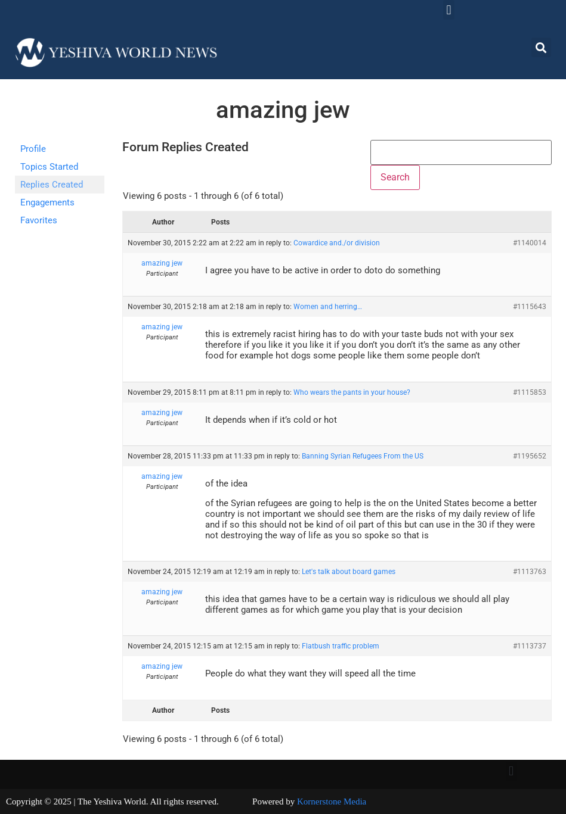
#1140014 (529, 243)
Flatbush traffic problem (340, 646)
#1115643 (529, 306)
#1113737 (529, 646)
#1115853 (529, 392)
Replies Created (51, 184)
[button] (448, 10)
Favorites (38, 220)
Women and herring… (327, 306)
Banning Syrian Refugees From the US (362, 456)
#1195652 (529, 456)
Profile (33, 149)
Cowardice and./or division (336, 243)
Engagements (47, 202)
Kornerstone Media (331, 801)
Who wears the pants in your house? (351, 392)
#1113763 (529, 571)
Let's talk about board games (348, 571)
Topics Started (49, 166)
